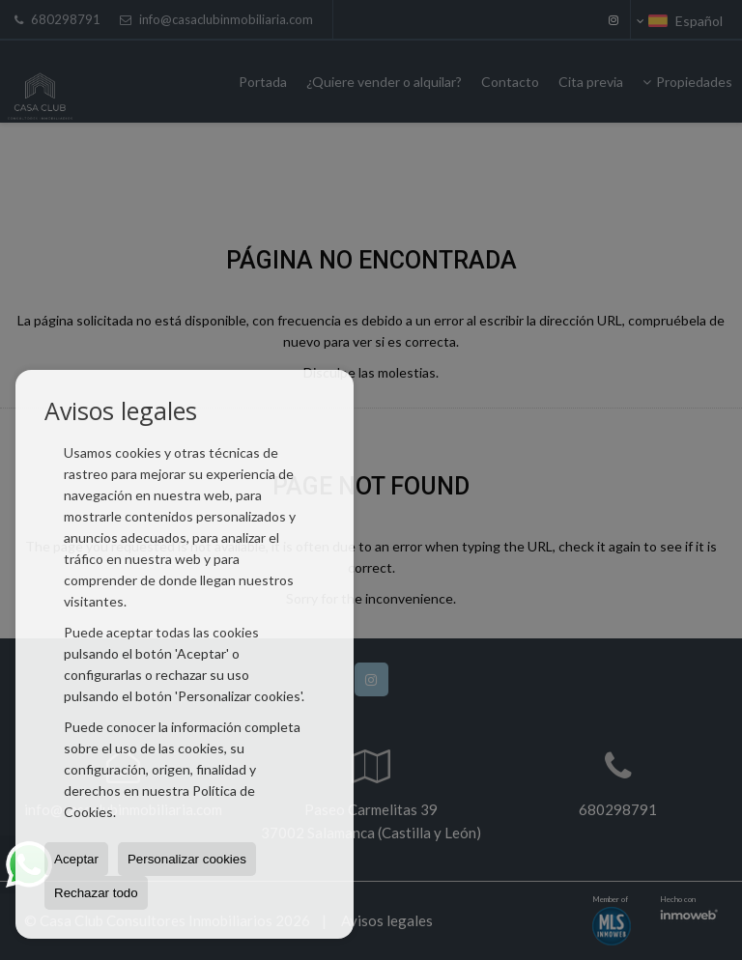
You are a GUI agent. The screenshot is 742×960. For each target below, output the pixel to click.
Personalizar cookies (187, 859)
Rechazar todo (96, 893)
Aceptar (76, 859)
